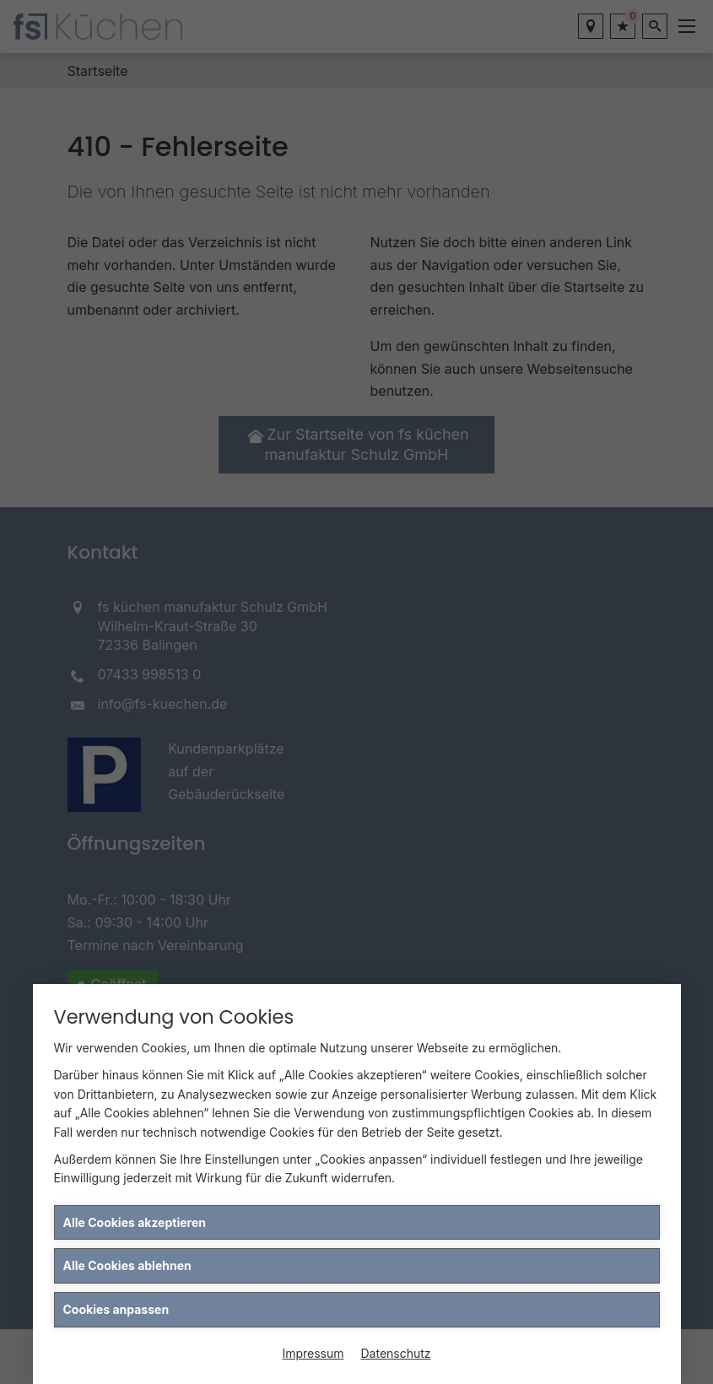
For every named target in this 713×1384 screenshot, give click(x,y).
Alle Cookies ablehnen (127, 1265)
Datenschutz (396, 1353)
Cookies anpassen (116, 1309)
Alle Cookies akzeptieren (134, 1222)
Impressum (312, 1353)
